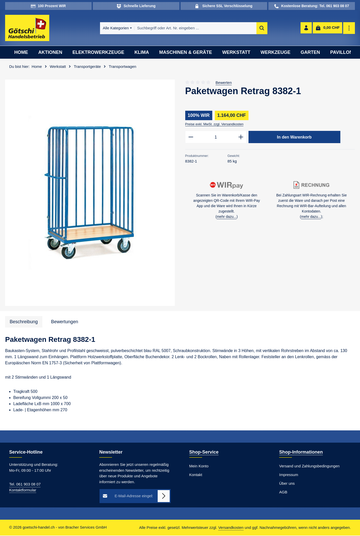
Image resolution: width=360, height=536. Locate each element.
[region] (90, 193)
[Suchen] (253, 28)
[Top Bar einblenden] (349, 28)
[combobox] (187, 28)
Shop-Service (204, 452)
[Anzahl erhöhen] (240, 137)
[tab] (23, 322)
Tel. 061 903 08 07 (25, 485)
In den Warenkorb (294, 137)
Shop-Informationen (301, 452)
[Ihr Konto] (306, 28)
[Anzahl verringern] (190, 137)
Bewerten (224, 83)
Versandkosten (230, 528)
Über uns (287, 484)
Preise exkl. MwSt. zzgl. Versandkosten (214, 125)
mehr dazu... (227, 218)
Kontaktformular (22, 490)
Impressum (288, 475)
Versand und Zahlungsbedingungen (309, 467)
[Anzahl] (216, 137)
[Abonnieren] (164, 497)
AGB (283, 493)
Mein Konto (199, 467)
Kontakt (195, 475)
